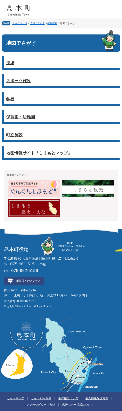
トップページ (19, 23)
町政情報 (52, 23)
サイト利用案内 (41, 398)
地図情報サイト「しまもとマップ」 (39, 153)
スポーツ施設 (18, 81)
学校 (10, 99)
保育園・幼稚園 (20, 117)
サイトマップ (15, 398)
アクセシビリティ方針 (40, 404)
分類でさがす (37, 23)
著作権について (68, 398)
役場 (10, 63)
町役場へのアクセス (28, 280)
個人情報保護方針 (96, 398)
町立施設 (14, 135)
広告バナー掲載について (78, 404)
